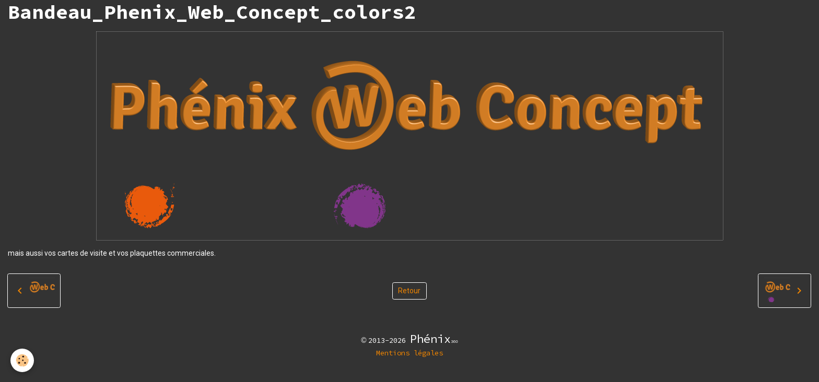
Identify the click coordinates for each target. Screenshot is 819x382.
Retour (409, 290)
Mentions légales (409, 352)
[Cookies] (22, 360)
